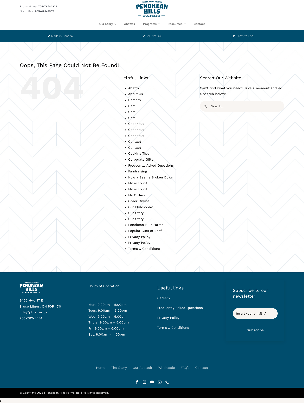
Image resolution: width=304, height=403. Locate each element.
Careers (134, 100)
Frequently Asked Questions (151, 165)
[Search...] (242, 106)
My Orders (136, 195)
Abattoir (134, 88)
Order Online (138, 201)
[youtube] (152, 382)
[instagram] (144, 382)
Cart (131, 106)
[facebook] (137, 382)
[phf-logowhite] (31, 283)
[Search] (205, 106)
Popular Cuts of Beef (145, 231)
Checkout (136, 124)
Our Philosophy (140, 207)
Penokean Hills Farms (145, 225)
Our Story (136, 213)
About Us (135, 94)
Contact (134, 141)
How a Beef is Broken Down (150, 177)
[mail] (160, 382)
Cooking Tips (138, 153)
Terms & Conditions (144, 249)
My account (137, 183)
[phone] (167, 382)
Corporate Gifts (140, 159)
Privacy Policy (139, 237)
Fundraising (137, 171)
